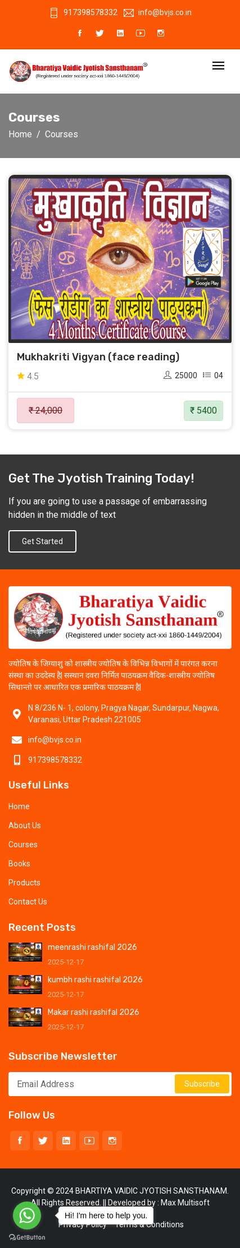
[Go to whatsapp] (27, 1215)
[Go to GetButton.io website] (27, 1236)
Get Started (42, 541)
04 (213, 375)
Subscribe (202, 1083)
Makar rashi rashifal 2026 (93, 1012)
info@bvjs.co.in (158, 12)
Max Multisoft (185, 1202)
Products (24, 882)
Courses (23, 844)
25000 (180, 375)
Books (19, 863)
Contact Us (27, 901)
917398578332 (83, 12)
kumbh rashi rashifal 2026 (95, 980)
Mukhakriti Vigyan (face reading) (98, 357)
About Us (24, 825)
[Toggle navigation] (218, 66)
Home (20, 134)
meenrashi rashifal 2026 (92, 947)
